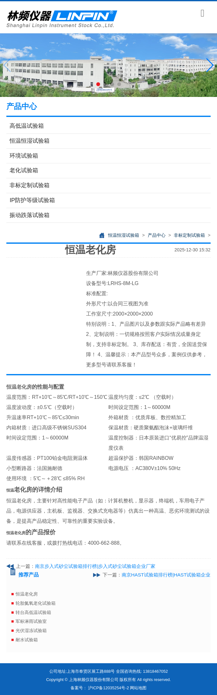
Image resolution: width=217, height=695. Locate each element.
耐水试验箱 (27, 639)
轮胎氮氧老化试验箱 (36, 603)
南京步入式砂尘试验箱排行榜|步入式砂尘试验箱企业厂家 (95, 566)
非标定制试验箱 (30, 185)
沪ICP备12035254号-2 (108, 687)
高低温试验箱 (27, 126)
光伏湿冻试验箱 (31, 630)
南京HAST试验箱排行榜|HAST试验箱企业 (166, 574)
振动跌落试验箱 (30, 215)
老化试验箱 (24, 170)
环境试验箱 (24, 156)
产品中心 (157, 235)
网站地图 (138, 687)
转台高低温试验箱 (33, 612)
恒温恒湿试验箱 (30, 141)
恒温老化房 (27, 593)
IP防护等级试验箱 (32, 200)
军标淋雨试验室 (31, 621)
